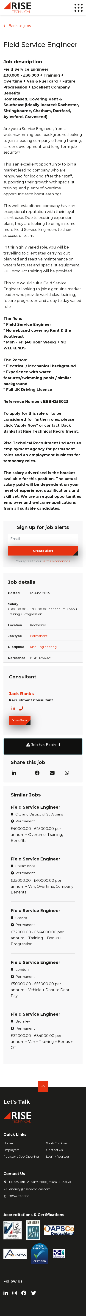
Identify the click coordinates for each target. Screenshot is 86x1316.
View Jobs (19, 720)
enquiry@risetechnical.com (29, 1189)
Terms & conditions (56, 561)
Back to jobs (19, 26)
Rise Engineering (43, 647)
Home (8, 1143)
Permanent (38, 636)
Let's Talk (16, 1102)
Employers (11, 1150)
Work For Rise (56, 1143)
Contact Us (54, 1150)
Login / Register (57, 1156)
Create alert (43, 551)
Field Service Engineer (35, 807)
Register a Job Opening (21, 1156)
